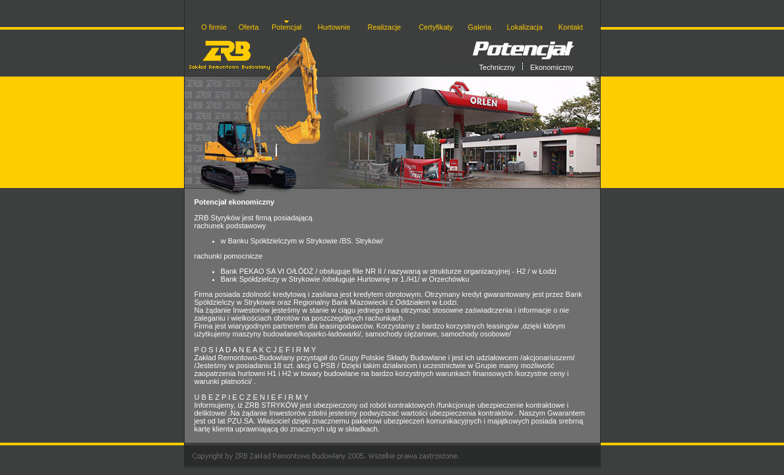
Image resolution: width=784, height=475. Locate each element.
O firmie (214, 27)
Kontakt (570, 27)
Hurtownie (334, 27)
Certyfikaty (436, 27)
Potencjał (286, 27)
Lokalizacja (524, 27)
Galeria (479, 27)
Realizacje (384, 27)
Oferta (249, 27)
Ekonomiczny (551, 67)
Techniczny (497, 67)
